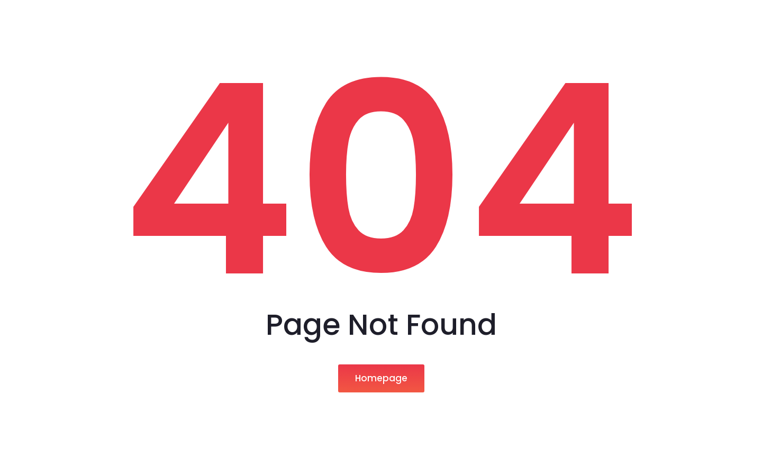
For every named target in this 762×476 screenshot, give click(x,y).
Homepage (381, 378)
